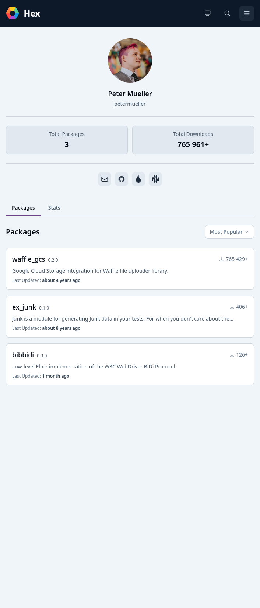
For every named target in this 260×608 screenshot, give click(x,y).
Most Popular (229, 231)
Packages (23, 207)
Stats (54, 207)
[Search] (227, 13)
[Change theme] (207, 13)
